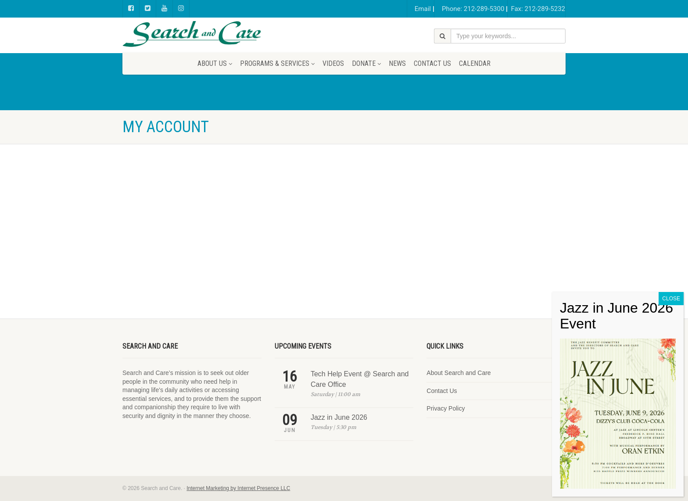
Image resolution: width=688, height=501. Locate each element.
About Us (214, 63)
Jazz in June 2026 (339, 417)
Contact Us (432, 63)
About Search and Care (458, 372)
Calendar (475, 63)
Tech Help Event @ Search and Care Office (359, 379)
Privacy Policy (445, 408)
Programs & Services (277, 63)
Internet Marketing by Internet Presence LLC (238, 488)
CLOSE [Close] (671, 340)
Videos (333, 63)
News (397, 63)
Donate (366, 63)
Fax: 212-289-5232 (538, 9)
